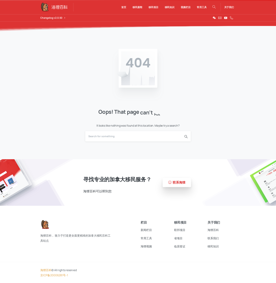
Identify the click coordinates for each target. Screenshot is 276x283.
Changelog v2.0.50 (52, 17)
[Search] (133, 136)
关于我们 (229, 7)
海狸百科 (45, 272)
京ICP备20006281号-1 (54, 277)
